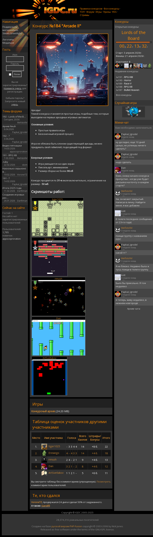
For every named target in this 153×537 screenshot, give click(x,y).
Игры (99, 11)
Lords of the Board (134, 35)
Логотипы (8, 39)
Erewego (49, 238)
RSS (114, 11)
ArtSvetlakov (49, 358)
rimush (58, 278)
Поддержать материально (10, 28)
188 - (124, 86)
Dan (58, 318)
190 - (123, 80)
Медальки (8, 42)
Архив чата (133, 308)
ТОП (82, 11)
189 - (123, 83)
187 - (127, 90)
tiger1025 (57, 199)
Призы (107, 11)
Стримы (84, 15)
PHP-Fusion (76, 526)
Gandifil (45, 505)
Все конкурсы (111, 8)
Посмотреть (104, 481)
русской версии (60, 526)
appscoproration (11, 238)
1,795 (5, 232)
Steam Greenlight (12, 33)
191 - (124, 77)
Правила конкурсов (91, 8)
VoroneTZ (36, 502)
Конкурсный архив (43, 411)
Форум (90, 11)
